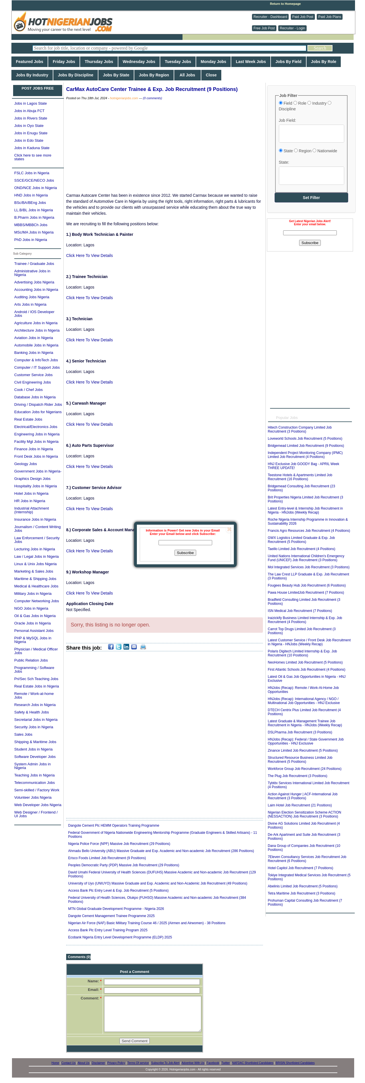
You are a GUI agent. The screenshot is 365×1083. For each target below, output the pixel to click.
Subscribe (185, 553)
